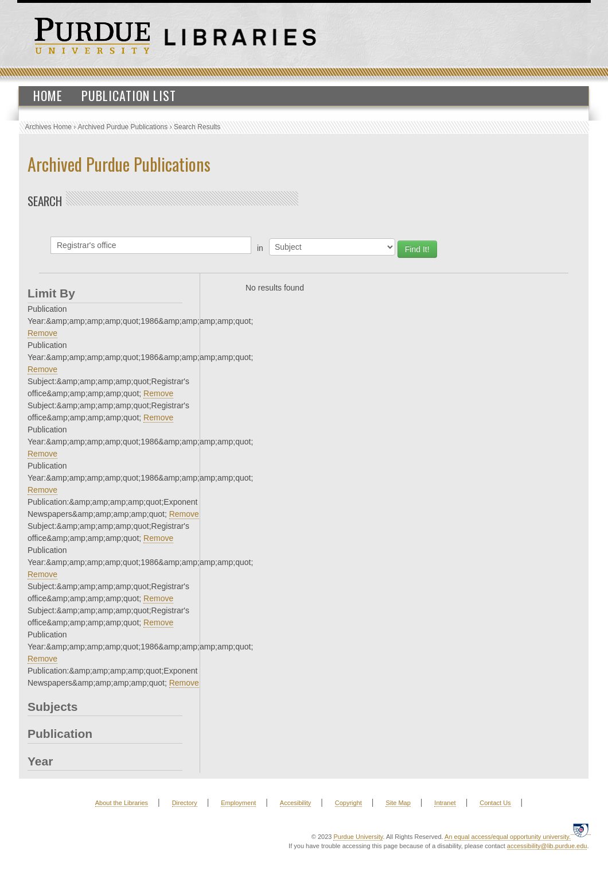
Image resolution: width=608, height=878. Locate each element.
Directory (184, 802)
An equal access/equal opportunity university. (508, 836)
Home (48, 95)
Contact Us (495, 802)
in (260, 248)
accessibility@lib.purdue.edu (547, 845)
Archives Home (48, 127)
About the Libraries (121, 802)
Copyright (348, 802)
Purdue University (358, 836)
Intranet (444, 802)
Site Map (397, 802)
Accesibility (295, 802)
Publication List (128, 95)
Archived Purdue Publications (123, 127)
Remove (42, 333)
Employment (238, 802)
